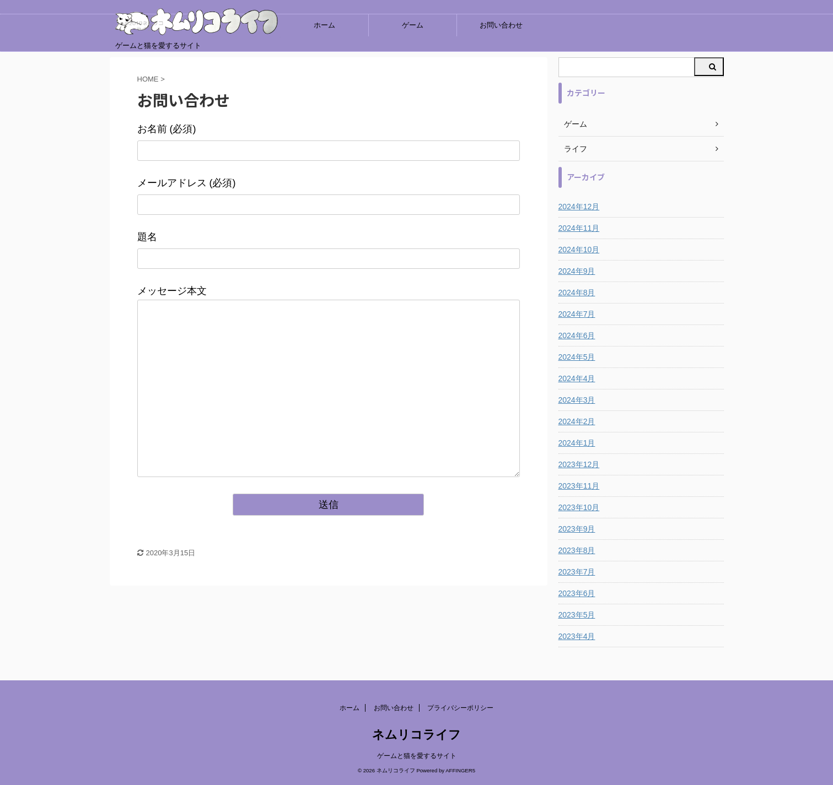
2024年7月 (576, 314)
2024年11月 (579, 228)
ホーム (324, 25)
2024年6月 (576, 335)
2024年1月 (576, 442)
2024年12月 (579, 206)
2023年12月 (579, 464)
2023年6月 (576, 593)
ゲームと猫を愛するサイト (416, 756)
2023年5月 (576, 614)
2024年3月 (576, 400)
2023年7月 (576, 571)
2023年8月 (576, 550)
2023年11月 (579, 485)
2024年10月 (579, 249)
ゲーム (412, 25)
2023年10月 (579, 507)
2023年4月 (576, 636)
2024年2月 (576, 421)
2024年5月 (576, 357)
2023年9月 (576, 528)
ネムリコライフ (416, 734)
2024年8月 (576, 292)
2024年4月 (576, 378)
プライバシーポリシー (460, 708)
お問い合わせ (501, 25)
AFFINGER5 (460, 770)
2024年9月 (576, 271)
